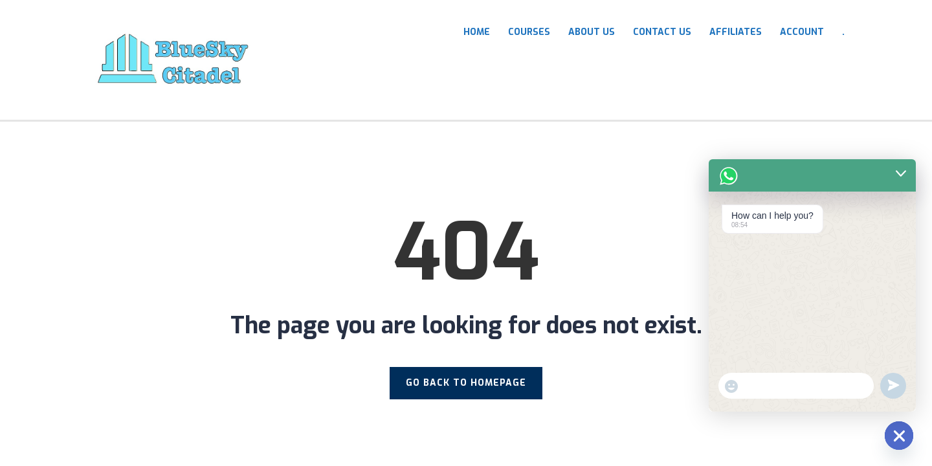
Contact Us (662, 32)
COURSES (529, 32)
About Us (591, 32)
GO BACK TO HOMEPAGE (466, 383)
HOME (476, 32)
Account (802, 32)
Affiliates (735, 32)
